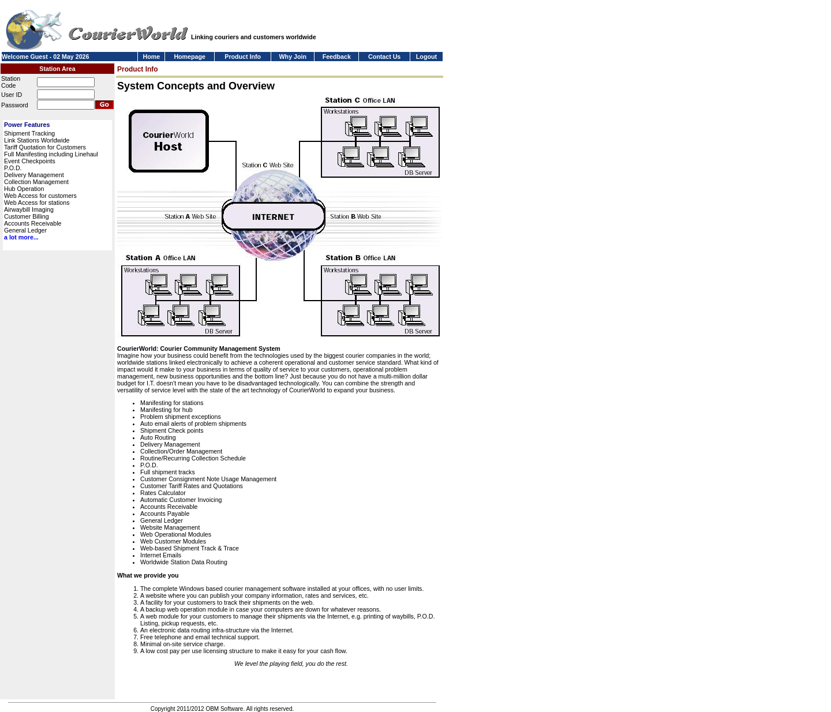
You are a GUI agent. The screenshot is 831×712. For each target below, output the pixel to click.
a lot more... (21, 237)
